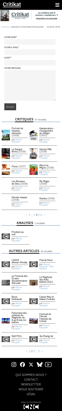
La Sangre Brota (19, 150)
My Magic (44, 182)
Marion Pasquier (17, 140)
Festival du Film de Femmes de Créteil (45, 317)
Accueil (5, 27)
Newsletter (31, 384)
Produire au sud (18, 233)
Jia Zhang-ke (46, 336)
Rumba (47, 198)
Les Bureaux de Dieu (20, 182)
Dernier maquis (19, 198)
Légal (31, 394)
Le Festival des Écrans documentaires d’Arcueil (20, 279)
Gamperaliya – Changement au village (47, 132)
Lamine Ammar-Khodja (19, 261)
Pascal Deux (46, 260)
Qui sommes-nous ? (31, 375)
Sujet (7, 57)
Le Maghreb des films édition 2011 (46, 279)
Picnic (19, 166)
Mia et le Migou (46, 166)
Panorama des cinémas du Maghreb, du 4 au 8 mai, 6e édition (19, 317)
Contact (31, 379)
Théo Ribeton (46, 267)
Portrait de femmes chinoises (17, 132)
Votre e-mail (11, 47)
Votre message (12, 68)
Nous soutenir (31, 389)
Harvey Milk (45, 150)
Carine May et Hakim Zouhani (47, 298)
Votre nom (10, 37)
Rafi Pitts (17, 336)
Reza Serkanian (17, 298)
